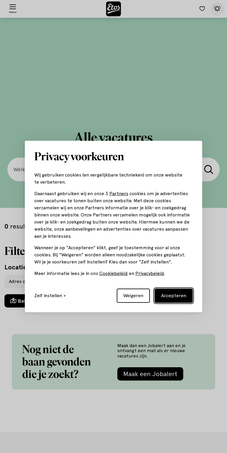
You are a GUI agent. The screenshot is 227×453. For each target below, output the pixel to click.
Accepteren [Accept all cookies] (173, 295)
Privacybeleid (149, 273)
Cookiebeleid (113, 273)
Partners (118, 193)
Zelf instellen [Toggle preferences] (48, 295)
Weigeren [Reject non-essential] (133, 295)
